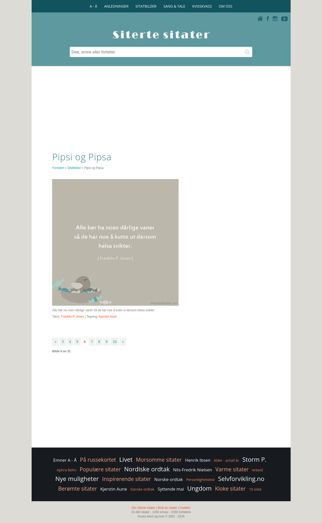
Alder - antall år (226, 460)
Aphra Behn (66, 470)
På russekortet (98, 459)
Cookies (185, 508)
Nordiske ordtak (147, 469)
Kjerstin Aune (108, 316)
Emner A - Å (65, 460)
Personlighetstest (200, 479)
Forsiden (58, 168)
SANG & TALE (174, 6)
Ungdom (199, 488)
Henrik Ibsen (197, 460)
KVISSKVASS (202, 6)
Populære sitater (100, 469)
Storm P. (254, 459)
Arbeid (257, 470)
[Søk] (247, 52)
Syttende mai (171, 489)
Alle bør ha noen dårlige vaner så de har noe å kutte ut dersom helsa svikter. (103, 310)
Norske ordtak (168, 479)
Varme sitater (232, 469)
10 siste (255, 489)
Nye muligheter (77, 478)
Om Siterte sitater (143, 508)
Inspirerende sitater (126, 478)
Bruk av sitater (167, 508)
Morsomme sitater (159, 459)
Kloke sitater (230, 488)
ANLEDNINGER (116, 6)
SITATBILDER (146, 6)
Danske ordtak (142, 489)
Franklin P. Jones (72, 316)
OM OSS (225, 6)
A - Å (93, 6)
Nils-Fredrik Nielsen (192, 470)
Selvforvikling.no (241, 478)
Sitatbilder (74, 168)
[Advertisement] (161, 107)
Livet (126, 459)
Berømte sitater (77, 488)
